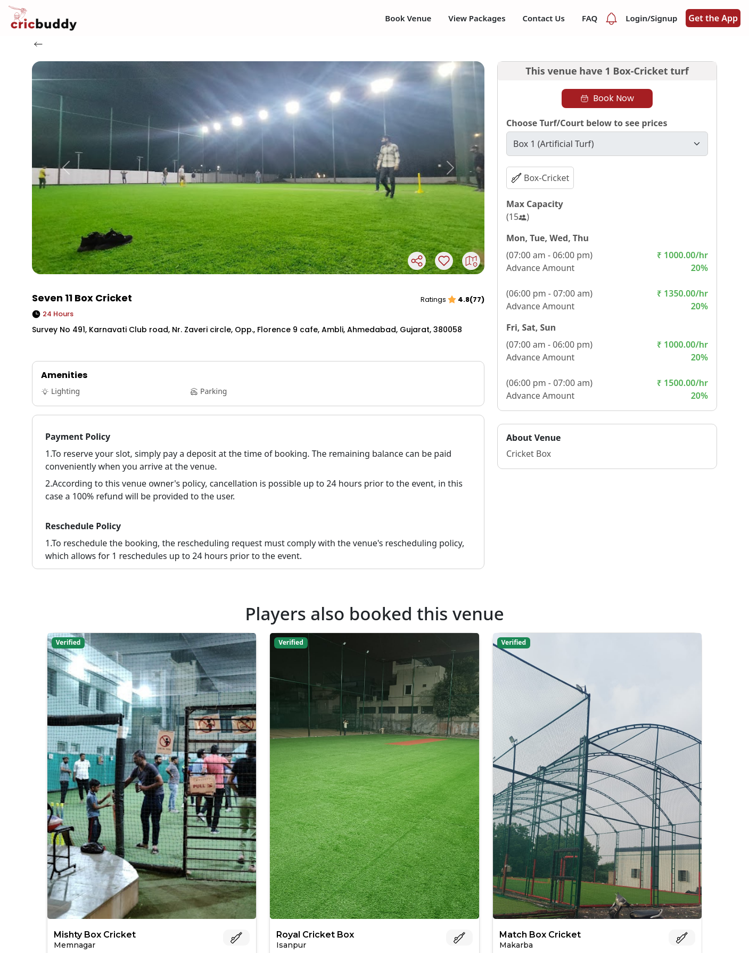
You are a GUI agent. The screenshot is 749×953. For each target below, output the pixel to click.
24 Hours (52, 314)
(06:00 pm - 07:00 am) (549, 293)
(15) (517, 217)
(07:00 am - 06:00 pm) (549, 255)
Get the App (713, 18)
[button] (66, 167)
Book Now (607, 98)
